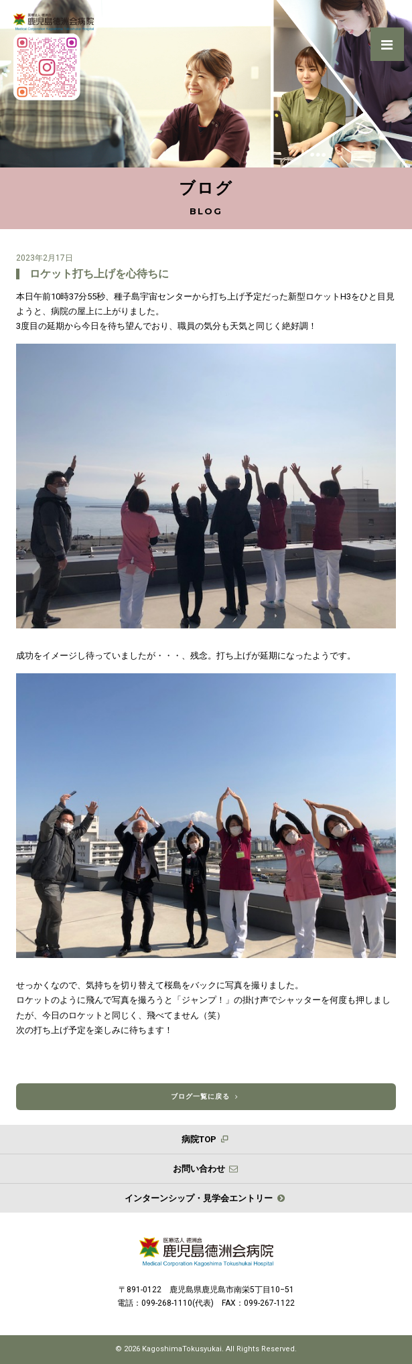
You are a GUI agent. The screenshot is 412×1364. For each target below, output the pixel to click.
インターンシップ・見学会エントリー (206, 1198)
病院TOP (206, 1139)
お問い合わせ (206, 1169)
